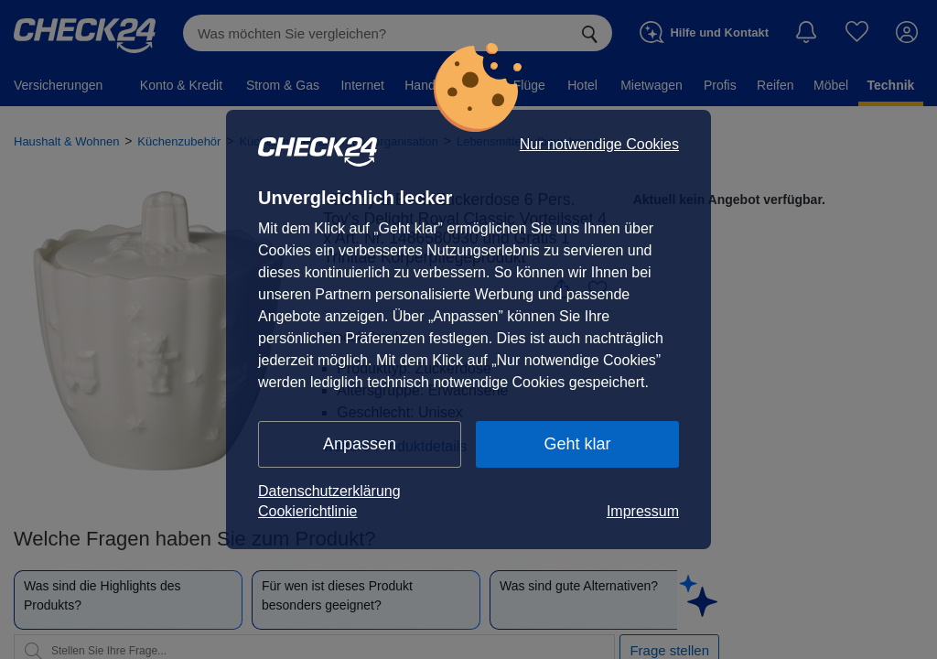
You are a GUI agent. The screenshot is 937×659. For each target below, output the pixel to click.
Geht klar (577, 444)
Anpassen (359, 444)
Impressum (643, 511)
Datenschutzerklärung (329, 491)
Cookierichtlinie (308, 511)
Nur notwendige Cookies (599, 144)
